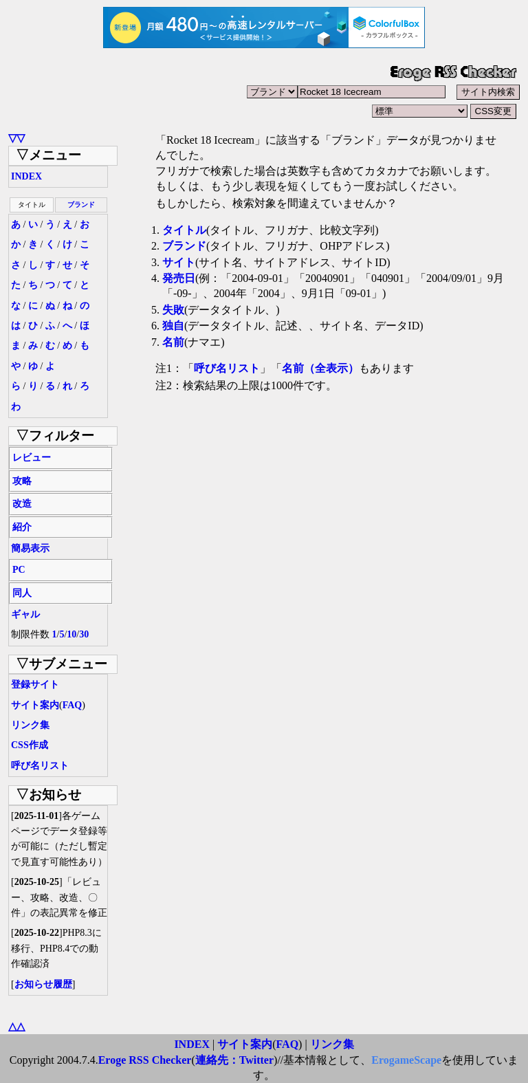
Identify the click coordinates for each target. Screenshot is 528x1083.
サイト (178, 262)
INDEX (26, 176)
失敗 (173, 310)
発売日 (178, 278)
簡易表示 (30, 548)
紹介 (22, 527)
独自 (173, 325)
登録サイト (35, 684)
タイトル (184, 230)
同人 (22, 593)
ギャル (25, 614)
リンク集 (30, 725)
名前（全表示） (320, 368)
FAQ (72, 705)
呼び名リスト (40, 766)
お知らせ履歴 (43, 984)
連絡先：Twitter (234, 1060)
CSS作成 (29, 745)
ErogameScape (406, 1060)
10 (71, 634)
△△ (16, 1026)
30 (84, 634)
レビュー (31, 457)
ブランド (81, 204)
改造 (22, 504)
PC (18, 570)
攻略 (22, 481)
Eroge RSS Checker (145, 1060)
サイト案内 (35, 705)
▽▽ (16, 138)
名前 (173, 342)
